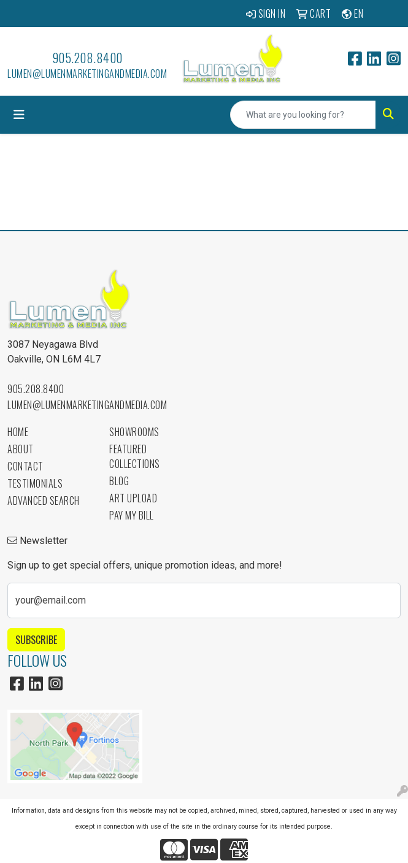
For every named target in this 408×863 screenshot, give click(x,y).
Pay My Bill (131, 515)
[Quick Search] (303, 115)
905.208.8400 (87, 57)
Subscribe (36, 639)
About (20, 449)
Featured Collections (134, 456)
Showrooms (134, 431)
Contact (25, 466)
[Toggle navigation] (19, 114)
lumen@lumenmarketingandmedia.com (87, 73)
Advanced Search (43, 500)
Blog (119, 481)
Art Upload (133, 498)
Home (17, 431)
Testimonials (35, 483)
